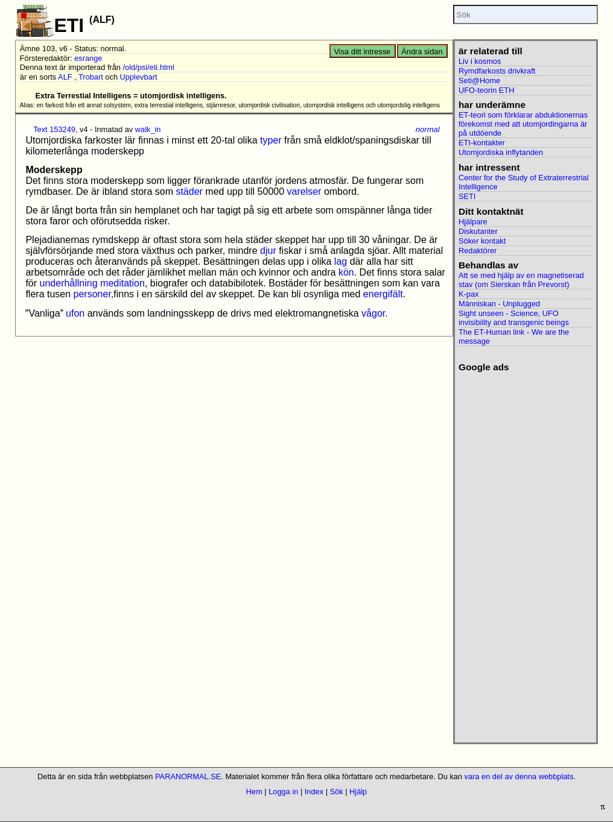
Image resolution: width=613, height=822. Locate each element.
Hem (254, 791)
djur (268, 250)
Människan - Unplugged (499, 303)
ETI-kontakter (482, 142)
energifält (383, 294)
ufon (75, 313)
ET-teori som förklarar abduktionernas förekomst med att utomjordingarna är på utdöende (523, 124)
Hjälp (358, 791)
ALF (65, 76)
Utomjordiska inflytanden (501, 152)
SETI (467, 196)
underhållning (69, 283)
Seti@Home (479, 80)
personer (92, 294)
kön (346, 272)
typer (271, 140)
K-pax (468, 294)
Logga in (283, 791)
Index (314, 791)
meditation (122, 283)
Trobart (90, 76)
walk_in (148, 129)
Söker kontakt (482, 240)
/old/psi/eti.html (148, 67)
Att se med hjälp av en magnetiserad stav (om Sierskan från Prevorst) (521, 280)
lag (340, 261)
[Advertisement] (525, 554)
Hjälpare (473, 221)
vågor (373, 313)
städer (189, 191)
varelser (304, 191)
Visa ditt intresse (362, 51)
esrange (88, 58)
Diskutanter (478, 231)
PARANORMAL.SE (188, 776)
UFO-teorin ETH (486, 90)
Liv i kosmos (480, 61)
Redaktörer (478, 250)
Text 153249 (54, 129)
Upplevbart (138, 76)
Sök (336, 791)
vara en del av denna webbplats (519, 776)
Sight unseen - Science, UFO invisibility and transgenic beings (514, 318)
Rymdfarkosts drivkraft (497, 70)
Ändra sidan (421, 51)
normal (428, 129)
